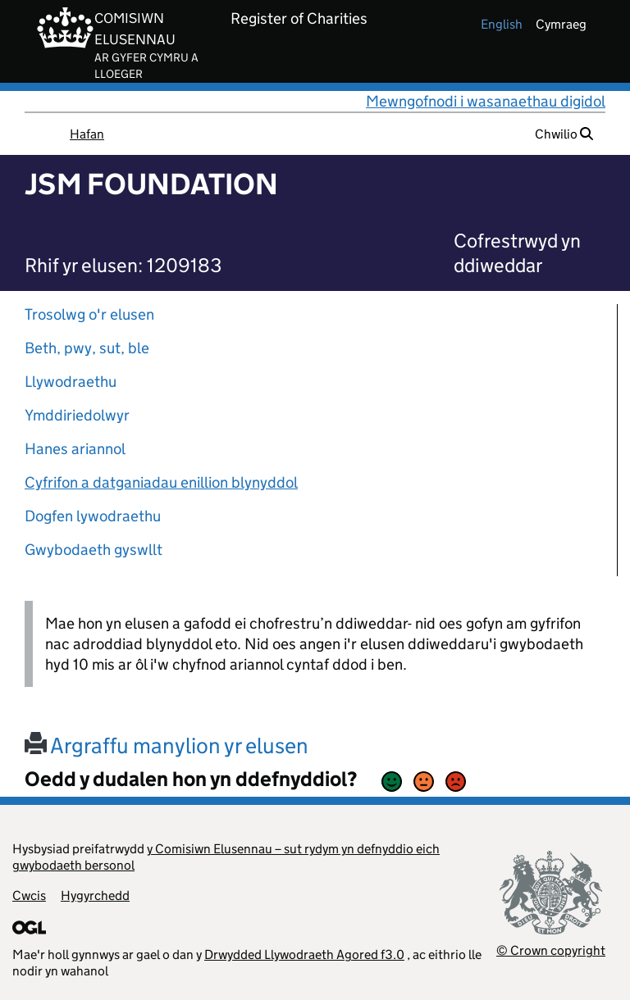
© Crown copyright (550, 950)
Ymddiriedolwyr (77, 415)
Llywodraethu (70, 381)
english (502, 24)
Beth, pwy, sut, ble (87, 348)
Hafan (87, 134)
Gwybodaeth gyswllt (93, 549)
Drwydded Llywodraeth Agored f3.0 (304, 954)
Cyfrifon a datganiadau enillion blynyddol (161, 482)
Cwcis (29, 895)
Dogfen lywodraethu (93, 516)
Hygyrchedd (95, 895)
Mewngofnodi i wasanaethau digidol (485, 101)
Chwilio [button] (564, 134)
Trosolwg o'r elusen (89, 314)
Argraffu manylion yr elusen (166, 745)
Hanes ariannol (75, 448)
